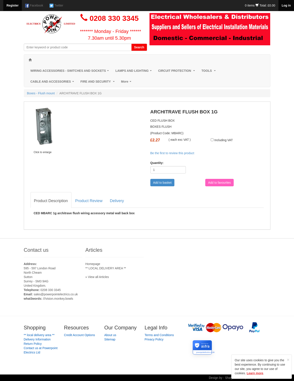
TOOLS (209, 72)
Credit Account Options (79, 335)
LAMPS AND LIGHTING (134, 72)
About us (110, 335)
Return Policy (33, 343)
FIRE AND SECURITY (98, 83)
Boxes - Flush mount (41, 93)
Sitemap (109, 339)
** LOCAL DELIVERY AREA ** (105, 268)
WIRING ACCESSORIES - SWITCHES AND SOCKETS (71, 72)
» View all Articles (97, 277)
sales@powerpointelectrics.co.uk (56, 294)
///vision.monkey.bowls (58, 298)
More (127, 83)
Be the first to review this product (172, 153)
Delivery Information (37, 339)
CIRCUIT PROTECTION (177, 72)
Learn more (255, 373)
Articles (94, 250)
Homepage (92, 264)
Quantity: (157, 163)
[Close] (288, 359)
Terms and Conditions (159, 335)
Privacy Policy (154, 339)
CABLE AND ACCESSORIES (53, 83)
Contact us (36, 250)
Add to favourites (219, 182)
